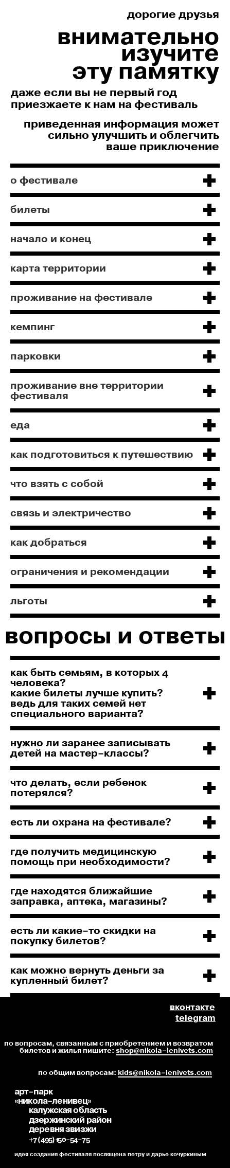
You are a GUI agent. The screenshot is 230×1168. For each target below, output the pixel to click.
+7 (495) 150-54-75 (59, 1139)
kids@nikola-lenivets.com (165, 1072)
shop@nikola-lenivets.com (164, 1050)
